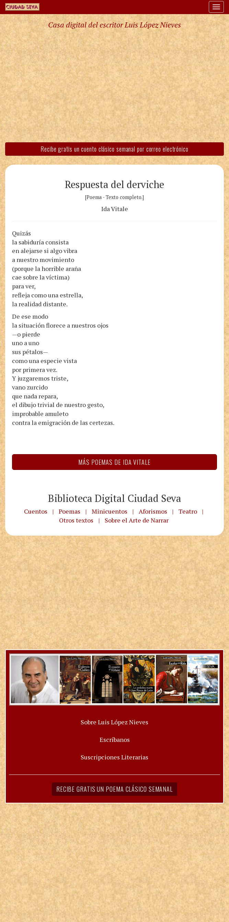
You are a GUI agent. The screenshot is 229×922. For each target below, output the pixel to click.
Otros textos (76, 520)
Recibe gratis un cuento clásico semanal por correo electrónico (114, 148)
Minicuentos (109, 511)
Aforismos (153, 511)
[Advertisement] (114, 85)
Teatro (188, 511)
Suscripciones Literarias (114, 757)
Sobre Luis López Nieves (114, 722)
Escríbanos (115, 739)
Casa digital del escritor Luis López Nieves (114, 25)
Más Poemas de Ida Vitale (114, 462)
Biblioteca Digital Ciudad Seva (114, 498)
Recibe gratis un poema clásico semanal (114, 788)
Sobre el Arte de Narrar (137, 520)
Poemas (69, 511)
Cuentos (35, 511)
